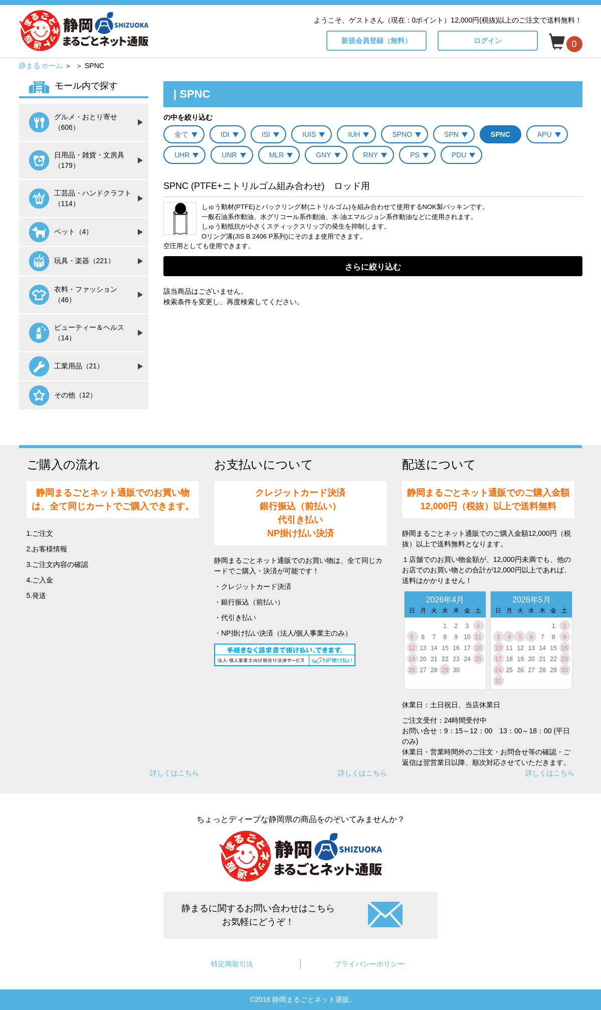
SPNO (402, 134)
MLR (276, 155)
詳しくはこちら (174, 773)
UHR (181, 155)
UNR (229, 155)
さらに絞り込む (373, 267)
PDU (459, 155)
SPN (451, 134)
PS (415, 155)
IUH (354, 134)
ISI (266, 134)
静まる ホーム (41, 66)
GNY (323, 155)
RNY (370, 155)
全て (181, 134)
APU (544, 134)
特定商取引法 (232, 964)
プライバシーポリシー (369, 964)
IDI (225, 134)
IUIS (309, 134)
